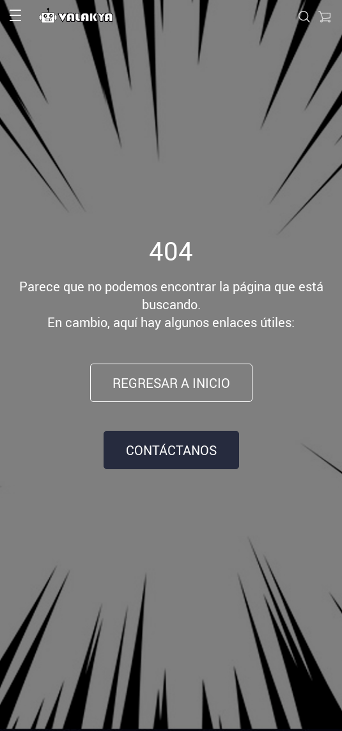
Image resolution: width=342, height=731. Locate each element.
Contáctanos (171, 450)
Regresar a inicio (171, 383)
